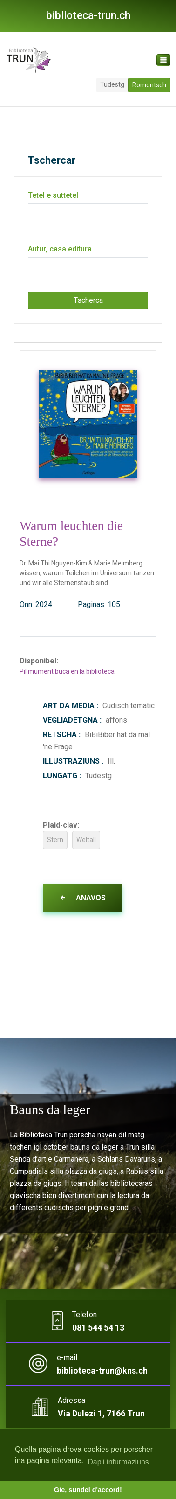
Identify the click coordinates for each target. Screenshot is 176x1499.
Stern (55, 840)
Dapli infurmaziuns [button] (118, 1462)
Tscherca (88, 300)
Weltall (86, 840)
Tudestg (112, 84)
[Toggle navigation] (163, 60)
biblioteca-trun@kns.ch (102, 1370)
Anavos (82, 897)
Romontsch (149, 85)
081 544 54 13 (98, 1327)
